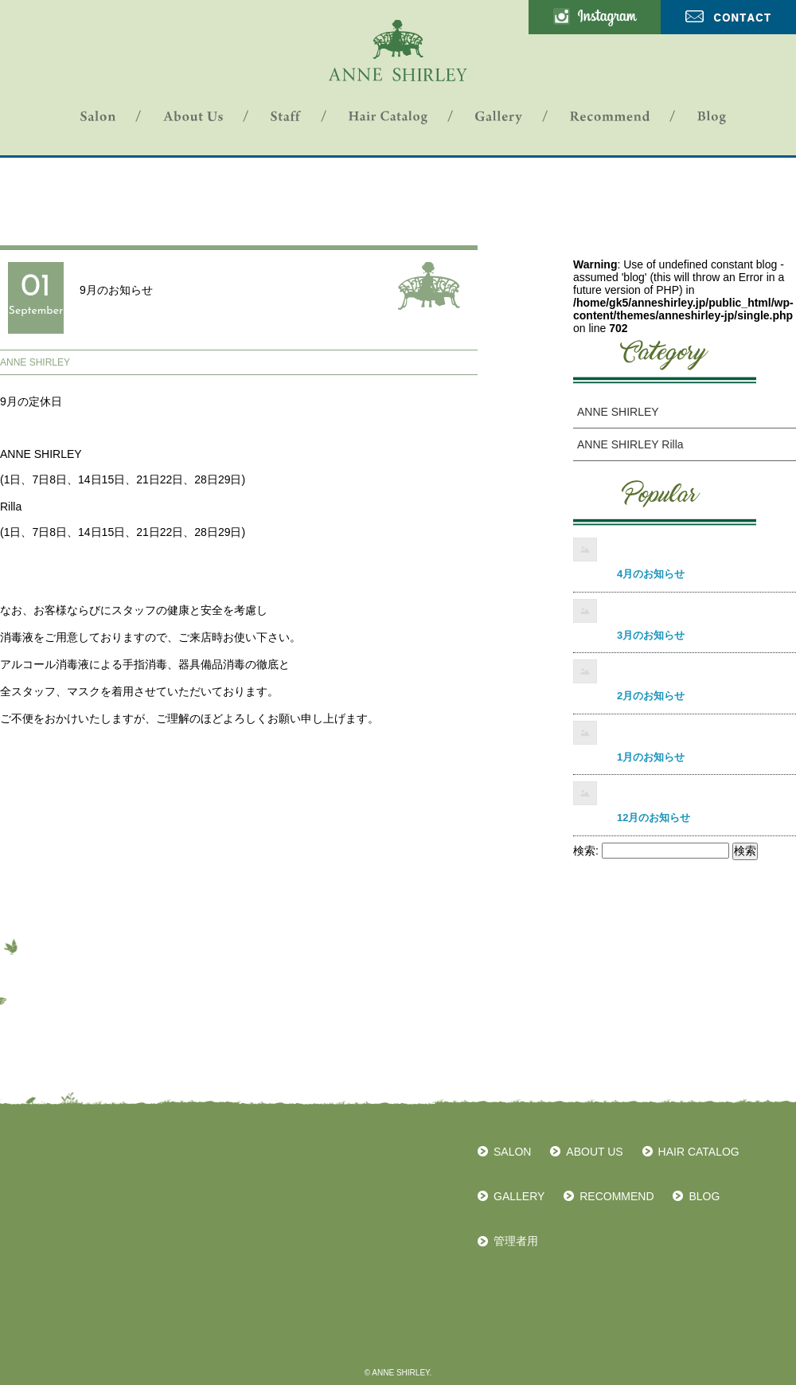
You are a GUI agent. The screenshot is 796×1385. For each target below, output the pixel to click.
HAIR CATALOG (698, 1151)
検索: (586, 850)
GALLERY (519, 1196)
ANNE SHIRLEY (35, 362)
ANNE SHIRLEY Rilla (630, 444)
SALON (512, 1151)
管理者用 (516, 1240)
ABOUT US (594, 1151)
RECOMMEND (616, 1196)
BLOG (704, 1196)
